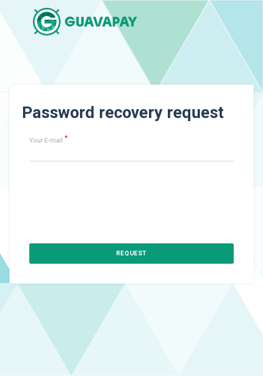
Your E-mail (48, 140)
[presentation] (131, 190)
